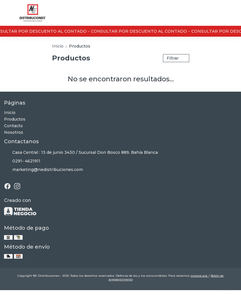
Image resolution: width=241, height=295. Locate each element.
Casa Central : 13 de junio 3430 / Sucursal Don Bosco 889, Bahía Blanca (81, 152)
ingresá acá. (199, 276)
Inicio (60, 46)
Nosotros (13, 132)
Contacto (13, 125)
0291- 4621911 (22, 161)
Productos (79, 46)
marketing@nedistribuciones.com (43, 169)
